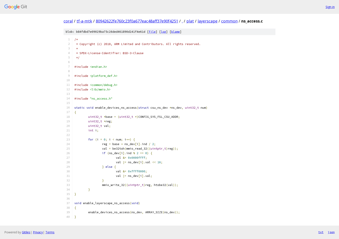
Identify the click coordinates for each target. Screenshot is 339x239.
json (331, 232)
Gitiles (26, 232)
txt (320, 232)
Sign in (330, 7)
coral (68, 21)
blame (175, 32)
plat (190, 21)
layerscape (207, 21)
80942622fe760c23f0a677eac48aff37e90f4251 (137, 21)
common (229, 21)
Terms (49, 232)
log (163, 32)
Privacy (38, 232)
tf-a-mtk (84, 21)
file (152, 32)
